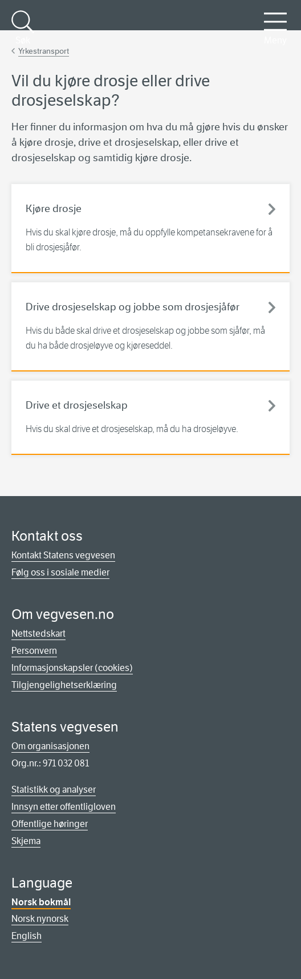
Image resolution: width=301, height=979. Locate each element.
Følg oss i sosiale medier (60, 572)
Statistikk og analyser (53, 789)
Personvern (34, 650)
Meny (275, 28)
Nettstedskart (38, 633)
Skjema (25, 841)
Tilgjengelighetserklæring (64, 685)
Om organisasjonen (50, 746)
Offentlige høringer (49, 823)
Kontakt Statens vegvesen (63, 555)
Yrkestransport (43, 51)
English (26, 935)
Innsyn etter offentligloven (63, 806)
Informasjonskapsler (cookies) (72, 667)
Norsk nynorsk (39, 918)
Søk (22, 28)
